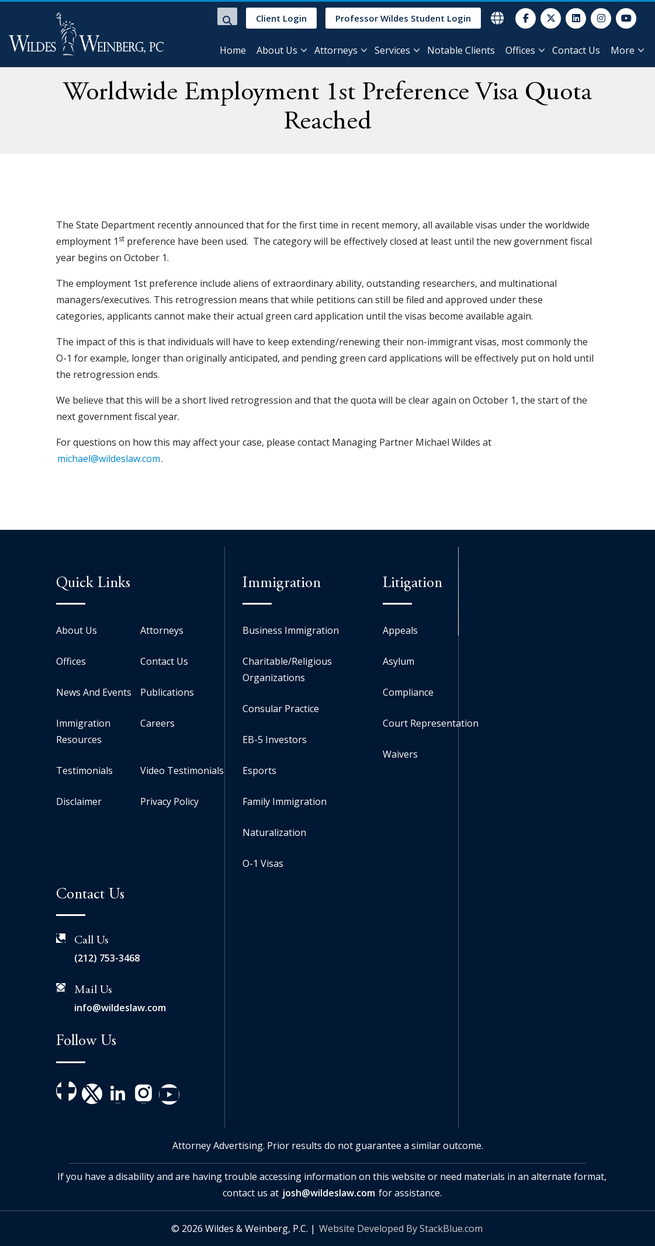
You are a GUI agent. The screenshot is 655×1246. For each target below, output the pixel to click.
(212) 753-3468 (107, 958)
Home (233, 50)
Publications (167, 692)
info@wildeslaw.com (120, 1007)
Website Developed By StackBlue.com (401, 1228)
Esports (259, 770)
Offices (520, 50)
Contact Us (576, 50)
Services (392, 50)
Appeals (400, 630)
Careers (157, 723)
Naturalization (274, 832)
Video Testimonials (182, 770)
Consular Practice (280, 708)
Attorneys (336, 50)
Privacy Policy (169, 801)
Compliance (408, 692)
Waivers (400, 754)
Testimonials (84, 770)
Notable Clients (461, 50)
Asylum (398, 661)
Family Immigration (284, 801)
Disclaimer (79, 801)
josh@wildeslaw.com (328, 1192)
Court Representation (431, 723)
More (623, 50)
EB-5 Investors (274, 739)
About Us (277, 50)
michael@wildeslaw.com (108, 458)
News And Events (93, 692)
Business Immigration (290, 630)
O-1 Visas (262, 863)
